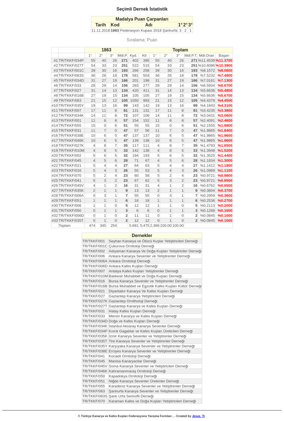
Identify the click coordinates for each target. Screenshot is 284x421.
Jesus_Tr (198, 416)
